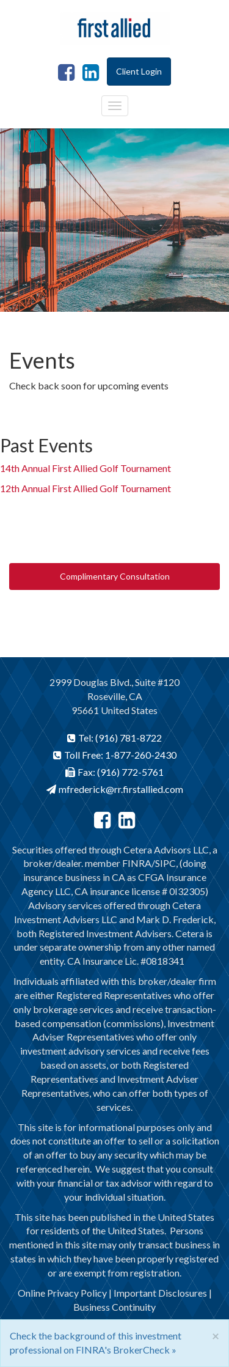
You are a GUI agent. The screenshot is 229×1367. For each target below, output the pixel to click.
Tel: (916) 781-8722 (114, 737)
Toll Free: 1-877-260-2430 (114, 755)
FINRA (136, 863)
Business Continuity (114, 1307)
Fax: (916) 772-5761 (114, 772)
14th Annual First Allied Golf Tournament (85, 468)
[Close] (215, 1335)
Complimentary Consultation (115, 576)
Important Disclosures (160, 1293)
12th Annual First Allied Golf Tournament (85, 488)
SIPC (165, 863)
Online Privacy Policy (62, 1293)
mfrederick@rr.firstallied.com (114, 789)
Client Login (139, 71)
